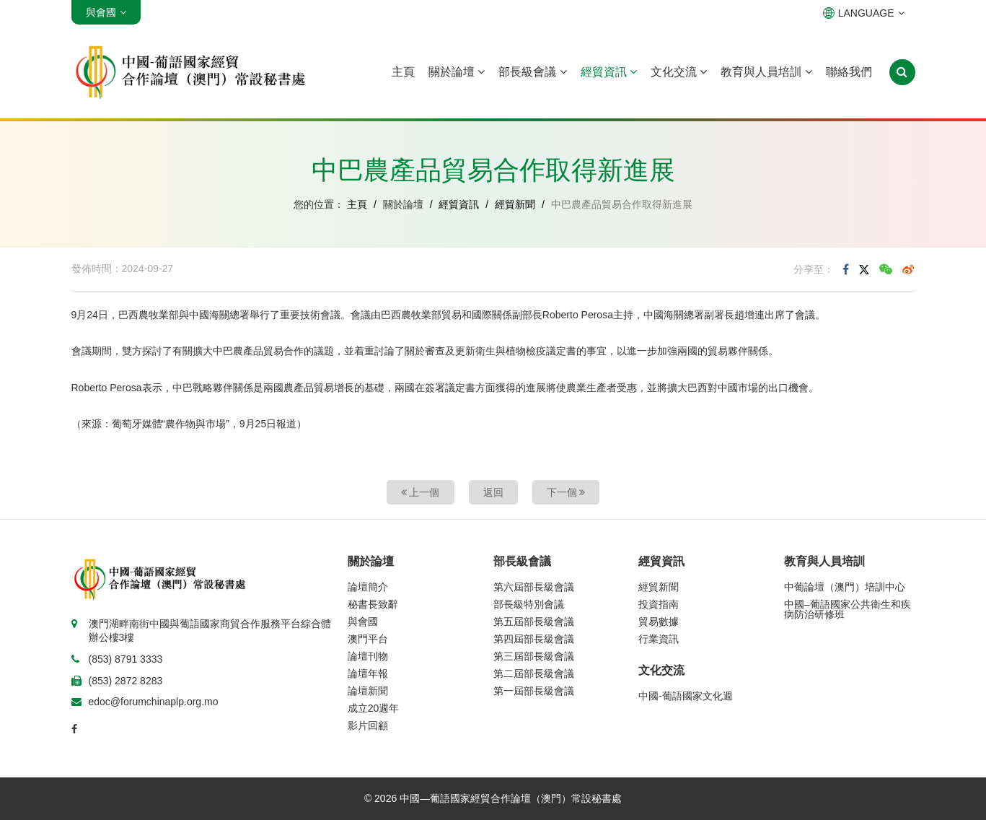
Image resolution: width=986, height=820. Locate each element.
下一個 (566, 492)
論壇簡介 (368, 587)
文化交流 (679, 72)
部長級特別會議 (528, 604)
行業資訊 (658, 639)
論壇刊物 (368, 656)
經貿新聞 (515, 204)
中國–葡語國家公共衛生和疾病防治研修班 (847, 609)
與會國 (363, 621)
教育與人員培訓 (766, 72)
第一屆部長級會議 (533, 691)
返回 (493, 492)
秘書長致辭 (373, 604)
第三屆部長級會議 (533, 656)
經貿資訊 (609, 72)
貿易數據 (658, 621)
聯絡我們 (849, 72)
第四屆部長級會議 (533, 639)
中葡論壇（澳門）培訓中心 (844, 587)
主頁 (403, 72)
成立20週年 (374, 708)
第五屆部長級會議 (533, 621)
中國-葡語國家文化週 (685, 696)
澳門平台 (368, 639)
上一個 (420, 492)
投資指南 (658, 604)
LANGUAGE (863, 13)
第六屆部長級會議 (533, 587)
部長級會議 (532, 72)
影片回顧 (368, 725)
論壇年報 (368, 673)
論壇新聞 (368, 691)
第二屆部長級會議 (533, 673)
